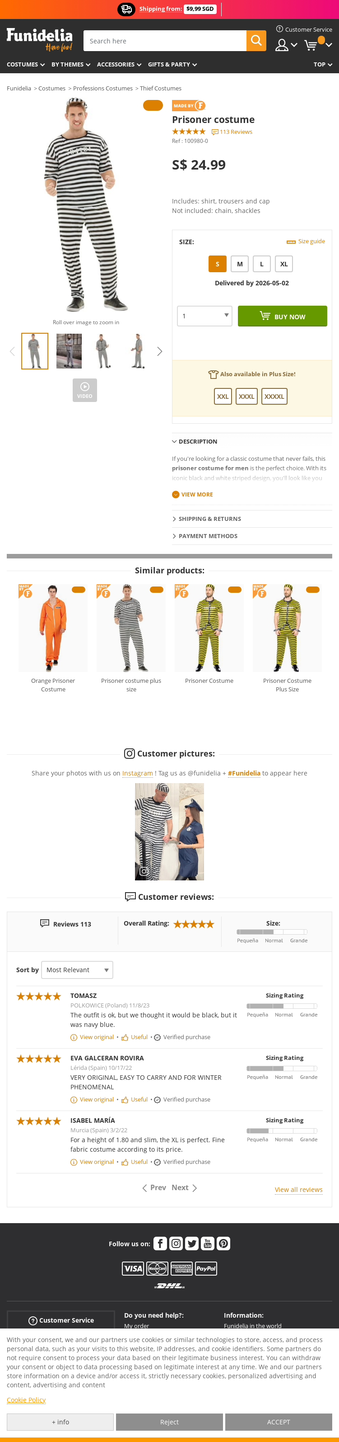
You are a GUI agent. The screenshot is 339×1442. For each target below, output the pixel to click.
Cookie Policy (26, 1399)
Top (319, 64)
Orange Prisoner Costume (53, 685)
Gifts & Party (169, 64)
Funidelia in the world (253, 1326)
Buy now (289, 316)
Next (159, 351)
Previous (12, 351)
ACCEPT (278, 1422)
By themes (67, 64)
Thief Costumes (160, 88)
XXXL (247, 396)
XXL (223, 396)
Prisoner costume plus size (131, 685)
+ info (60, 1422)
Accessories (116, 64)
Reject (169, 1422)
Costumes (22, 64)
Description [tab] (198, 441)
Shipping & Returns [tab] (210, 519)
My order (136, 1326)
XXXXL (274, 396)
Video (85, 395)
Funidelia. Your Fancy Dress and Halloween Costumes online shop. (39, 40)
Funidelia (19, 88)
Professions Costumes (103, 88)
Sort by (27, 969)
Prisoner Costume (209, 680)
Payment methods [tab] (208, 536)
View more (197, 494)
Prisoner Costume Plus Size (287, 685)
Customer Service (61, 1320)
